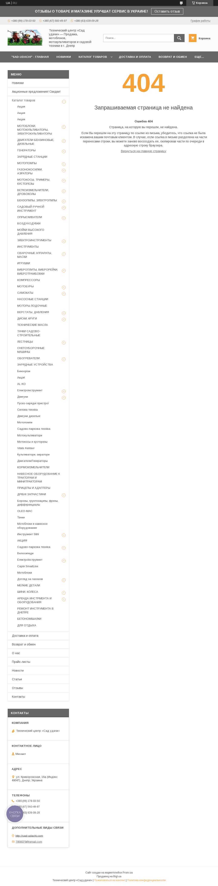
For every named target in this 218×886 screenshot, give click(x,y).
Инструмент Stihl (28, 534)
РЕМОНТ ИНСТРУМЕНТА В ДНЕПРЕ (35, 610)
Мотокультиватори (29, 435)
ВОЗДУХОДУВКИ (28, 223)
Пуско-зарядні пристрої (33, 403)
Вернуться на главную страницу (143, 151)
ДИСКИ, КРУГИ (27, 318)
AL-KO (21, 384)
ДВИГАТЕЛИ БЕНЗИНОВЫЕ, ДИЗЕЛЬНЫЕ (35, 141)
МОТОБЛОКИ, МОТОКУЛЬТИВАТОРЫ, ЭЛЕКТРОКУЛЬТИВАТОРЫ (34, 129)
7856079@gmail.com (29, 841)
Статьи (17, 679)
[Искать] (179, 38)
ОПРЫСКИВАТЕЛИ (29, 217)
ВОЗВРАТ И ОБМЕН (173, 56)
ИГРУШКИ (23, 263)
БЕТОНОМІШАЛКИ (29, 618)
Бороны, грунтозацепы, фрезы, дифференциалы (37, 502)
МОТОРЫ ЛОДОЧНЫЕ (32, 305)
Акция (21, 106)
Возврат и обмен (24, 644)
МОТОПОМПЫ (27, 163)
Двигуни (22, 396)
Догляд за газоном (30, 579)
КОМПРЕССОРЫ (28, 280)
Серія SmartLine (27, 566)
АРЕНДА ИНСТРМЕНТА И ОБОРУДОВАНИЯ (34, 600)
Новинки (18, 83)
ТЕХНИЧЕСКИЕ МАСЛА (32, 324)
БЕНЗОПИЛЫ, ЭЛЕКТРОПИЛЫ (37, 200)
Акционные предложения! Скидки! (36, 91)
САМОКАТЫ (25, 292)
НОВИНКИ (63, 56)
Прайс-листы (21, 661)
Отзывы (17, 688)
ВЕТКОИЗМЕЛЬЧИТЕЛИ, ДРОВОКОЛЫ (33, 192)
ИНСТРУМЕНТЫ (28, 246)
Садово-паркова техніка (33, 428)
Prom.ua (128, 872)
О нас (16, 653)
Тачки (21, 517)
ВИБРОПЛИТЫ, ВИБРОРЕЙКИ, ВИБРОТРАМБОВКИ (37, 271)
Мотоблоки (24, 572)
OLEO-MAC (25, 511)
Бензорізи (23, 371)
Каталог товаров (23, 100)
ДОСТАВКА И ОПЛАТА (135, 56)
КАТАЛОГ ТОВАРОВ (93, 56)
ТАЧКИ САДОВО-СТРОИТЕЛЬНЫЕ (28, 333)
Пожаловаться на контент (109, 880)
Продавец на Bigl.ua (109, 876)
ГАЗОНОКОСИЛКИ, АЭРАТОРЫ (29, 171)
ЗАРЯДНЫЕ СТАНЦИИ (32, 156)
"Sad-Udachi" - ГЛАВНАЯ (30, 56)
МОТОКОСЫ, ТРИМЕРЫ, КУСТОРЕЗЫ (33, 181)
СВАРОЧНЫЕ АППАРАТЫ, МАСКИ (34, 254)
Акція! (21, 377)
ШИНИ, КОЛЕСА (27, 591)
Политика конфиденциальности (146, 880)
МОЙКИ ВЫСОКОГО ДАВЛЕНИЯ (30, 231)
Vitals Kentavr (25, 448)
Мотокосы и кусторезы (32, 441)
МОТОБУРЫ (25, 286)
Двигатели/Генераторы (32, 460)
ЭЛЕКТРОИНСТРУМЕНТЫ (34, 240)
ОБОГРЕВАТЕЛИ (28, 358)
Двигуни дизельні (28, 416)
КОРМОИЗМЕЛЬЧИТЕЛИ (33, 467)
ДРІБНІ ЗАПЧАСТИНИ (31, 494)
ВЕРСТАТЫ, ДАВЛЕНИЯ (33, 312)
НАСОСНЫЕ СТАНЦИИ (32, 299)
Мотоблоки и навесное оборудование (32, 525)
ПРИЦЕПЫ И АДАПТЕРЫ (33, 487)
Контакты (18, 696)
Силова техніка (27, 409)
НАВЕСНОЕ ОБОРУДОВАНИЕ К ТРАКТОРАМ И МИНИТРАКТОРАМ (38, 477)
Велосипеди (25, 553)
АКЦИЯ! (22, 540)
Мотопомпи (24, 422)
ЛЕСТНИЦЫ (25, 341)
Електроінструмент (29, 390)
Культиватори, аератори (33, 454)
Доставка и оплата (25, 635)
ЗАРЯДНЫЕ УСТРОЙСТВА (35, 364)
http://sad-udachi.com (29, 835)
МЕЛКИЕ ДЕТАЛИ (28, 585)
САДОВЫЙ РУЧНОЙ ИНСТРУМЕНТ (30, 208)
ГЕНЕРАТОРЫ (26, 150)
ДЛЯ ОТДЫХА (26, 625)
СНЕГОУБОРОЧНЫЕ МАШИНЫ (30, 349)
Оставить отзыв (167, 11)
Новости (18, 670)
